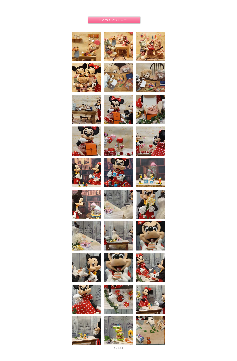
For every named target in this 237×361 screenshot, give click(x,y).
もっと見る (118, 348)
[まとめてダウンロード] (114, 20)
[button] (86, 46)
